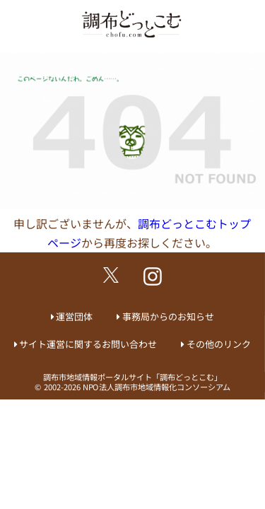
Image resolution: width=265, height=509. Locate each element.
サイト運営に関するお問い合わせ (88, 344)
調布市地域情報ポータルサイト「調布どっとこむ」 (132, 376)
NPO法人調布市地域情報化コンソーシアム (156, 386)
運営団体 (74, 316)
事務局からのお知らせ (168, 316)
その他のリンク (219, 344)
